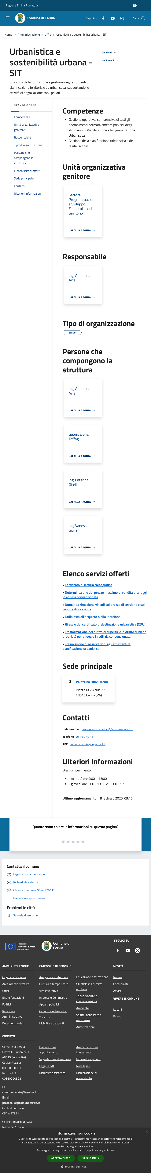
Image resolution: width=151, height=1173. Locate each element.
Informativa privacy (88, 1059)
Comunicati (120, 984)
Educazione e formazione (92, 977)
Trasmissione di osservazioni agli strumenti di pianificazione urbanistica (97, 646)
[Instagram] (120, 18)
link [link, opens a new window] (112, 1150)
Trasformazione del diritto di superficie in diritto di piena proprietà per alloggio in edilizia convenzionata (104, 634)
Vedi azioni (110, 60)
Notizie (117, 977)
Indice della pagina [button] (25, 104)
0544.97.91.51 (85, 736)
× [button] (146, 1131)
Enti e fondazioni (13, 997)
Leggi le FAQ (47, 1066)
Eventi (117, 1016)
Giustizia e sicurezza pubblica (89, 986)
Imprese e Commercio (53, 997)
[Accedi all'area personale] (135, 5)
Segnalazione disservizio (55, 1059)
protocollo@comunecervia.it (21, 1102)
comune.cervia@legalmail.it (87, 744)
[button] (75, 1166)
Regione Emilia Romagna (22, 5)
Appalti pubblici (49, 1004)
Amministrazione (29, 34)
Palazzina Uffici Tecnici (92, 681)
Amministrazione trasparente (87, 1050)
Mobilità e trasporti (51, 1023)
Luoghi (117, 1009)
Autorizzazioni (85, 1027)
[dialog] (75, 1150)
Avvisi (117, 990)
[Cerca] (143, 18)
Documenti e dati (13, 1023)
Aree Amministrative (15, 984)
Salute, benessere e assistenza (88, 1017)
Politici (6, 1004)
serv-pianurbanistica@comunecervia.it (107, 729)
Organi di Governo (14, 977)
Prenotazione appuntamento (48, 1050)
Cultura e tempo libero (53, 984)
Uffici (48, 34)
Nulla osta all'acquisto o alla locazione (92, 616)
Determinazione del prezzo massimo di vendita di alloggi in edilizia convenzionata (105, 595)
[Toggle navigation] (7, 18)
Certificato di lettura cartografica (88, 584)
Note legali (83, 1066)
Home (8, 34)
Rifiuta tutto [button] (91, 1158)
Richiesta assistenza (52, 1072)
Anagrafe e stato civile (53, 977)
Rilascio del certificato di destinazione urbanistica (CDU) (105, 624)
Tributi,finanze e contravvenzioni (86, 998)
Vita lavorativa (48, 990)
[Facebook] (101, 18)
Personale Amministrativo (12, 1014)
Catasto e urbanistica (53, 1011)
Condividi (109, 52)
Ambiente (82, 1008)
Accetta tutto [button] (60, 1158)
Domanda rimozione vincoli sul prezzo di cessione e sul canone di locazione (104, 607)
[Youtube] (111, 18)
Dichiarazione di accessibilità (86, 1075)
